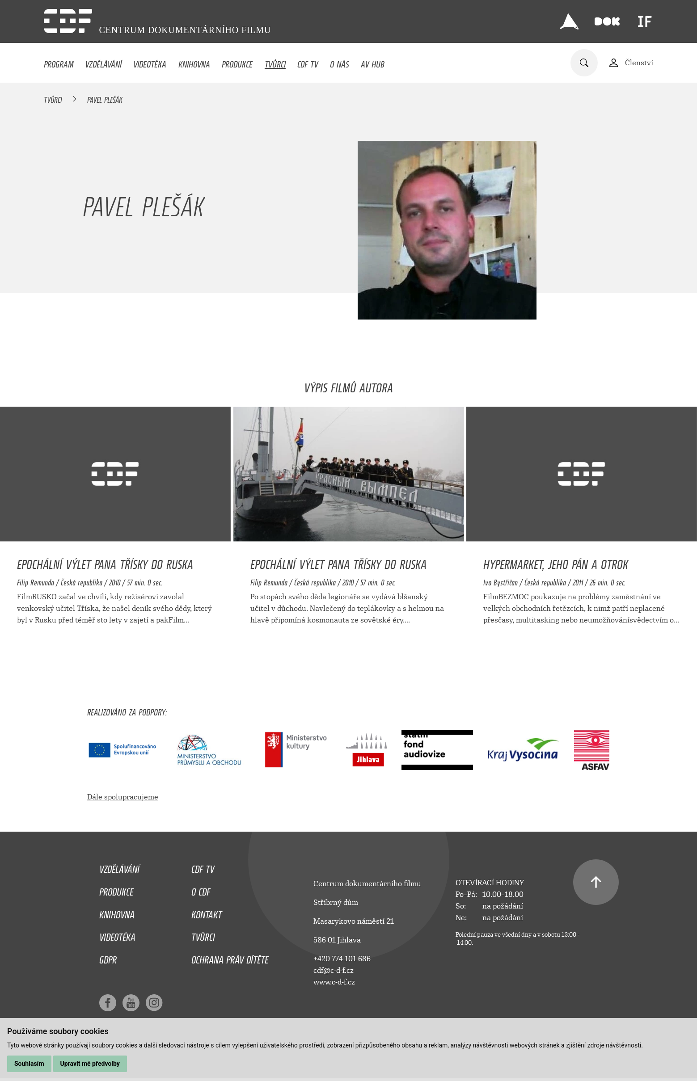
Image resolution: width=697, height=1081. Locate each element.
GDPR (108, 957)
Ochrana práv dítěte (229, 957)
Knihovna (194, 62)
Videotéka (149, 62)
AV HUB (372, 62)
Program (58, 62)
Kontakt (206, 912)
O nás (339, 62)
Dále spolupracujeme (122, 797)
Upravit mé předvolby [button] (90, 1063)
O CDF (200, 889)
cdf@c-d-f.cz (333, 970)
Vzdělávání (103, 62)
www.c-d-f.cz (334, 982)
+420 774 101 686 (342, 959)
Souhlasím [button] (29, 1063)
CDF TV (307, 62)
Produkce (237, 62)
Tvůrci (275, 62)
